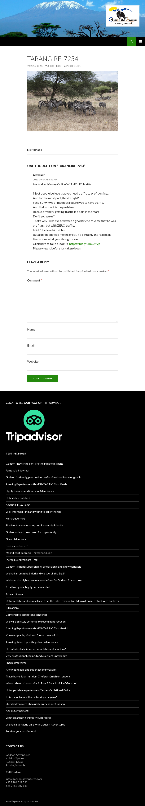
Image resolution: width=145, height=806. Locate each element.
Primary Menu (140, 41)
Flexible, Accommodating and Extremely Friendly (34, 525)
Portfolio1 (73, 65)
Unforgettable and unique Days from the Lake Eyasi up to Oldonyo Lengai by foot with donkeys (62, 600)
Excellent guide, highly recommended (28, 587)
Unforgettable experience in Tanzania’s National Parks (38, 690)
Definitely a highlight (18, 498)
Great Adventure (16, 539)
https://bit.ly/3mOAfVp (84, 243)
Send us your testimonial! (21, 731)
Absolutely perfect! (17, 710)
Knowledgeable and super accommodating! (31, 669)
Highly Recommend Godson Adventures (30, 491)
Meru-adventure (15, 518)
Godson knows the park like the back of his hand (34, 463)
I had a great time (16, 662)
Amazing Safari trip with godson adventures (32, 642)
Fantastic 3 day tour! (18, 470)
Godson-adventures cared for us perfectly (31, 532)
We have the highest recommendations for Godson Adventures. (44, 580)
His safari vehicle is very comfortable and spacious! (36, 649)
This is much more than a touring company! (31, 697)
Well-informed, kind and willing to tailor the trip (33, 511)
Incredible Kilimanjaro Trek (21, 559)
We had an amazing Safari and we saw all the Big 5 (35, 573)
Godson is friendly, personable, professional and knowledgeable (43, 477)
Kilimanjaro (12, 607)
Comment (34, 280)
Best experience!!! (17, 546)
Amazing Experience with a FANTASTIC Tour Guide (36, 484)
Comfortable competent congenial (26, 614)
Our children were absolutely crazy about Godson (35, 703)
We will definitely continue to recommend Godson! (36, 621)
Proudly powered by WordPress (22, 801)
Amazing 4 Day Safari (18, 504)
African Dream (14, 594)
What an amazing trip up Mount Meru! (28, 717)
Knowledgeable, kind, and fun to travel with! (32, 635)
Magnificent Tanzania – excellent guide (29, 552)
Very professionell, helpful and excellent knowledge (36, 655)
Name (31, 329)
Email (30, 345)
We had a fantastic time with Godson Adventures (35, 724)
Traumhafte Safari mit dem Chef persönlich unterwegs (38, 676)
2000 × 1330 (54, 65)
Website (32, 361)
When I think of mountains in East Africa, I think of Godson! (41, 683)
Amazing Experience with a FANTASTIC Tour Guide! (37, 628)
